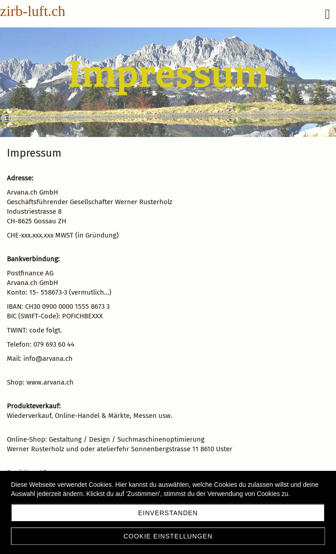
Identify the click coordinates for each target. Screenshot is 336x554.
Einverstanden (168, 513)
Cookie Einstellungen (167, 536)
